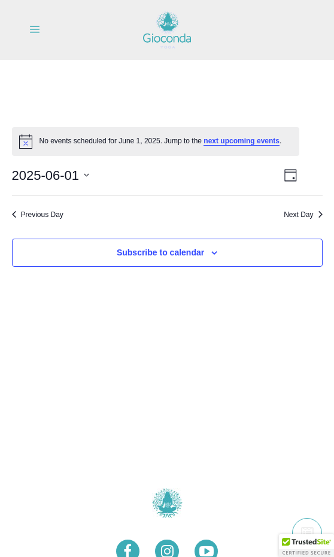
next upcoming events (242, 141)
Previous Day (37, 214)
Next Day (303, 214)
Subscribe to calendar (160, 252)
